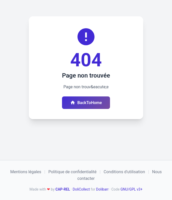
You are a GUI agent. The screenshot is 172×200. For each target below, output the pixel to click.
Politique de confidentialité (72, 171)
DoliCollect (81, 189)
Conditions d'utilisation (124, 171)
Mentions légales (25, 171)
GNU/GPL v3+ (131, 189)
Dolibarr (102, 189)
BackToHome (86, 102)
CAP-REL (62, 189)
